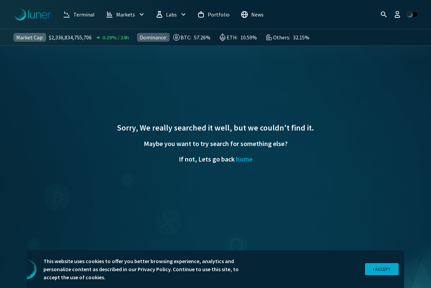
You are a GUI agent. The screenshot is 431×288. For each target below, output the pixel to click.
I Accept (382, 269)
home (244, 159)
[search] (384, 14)
